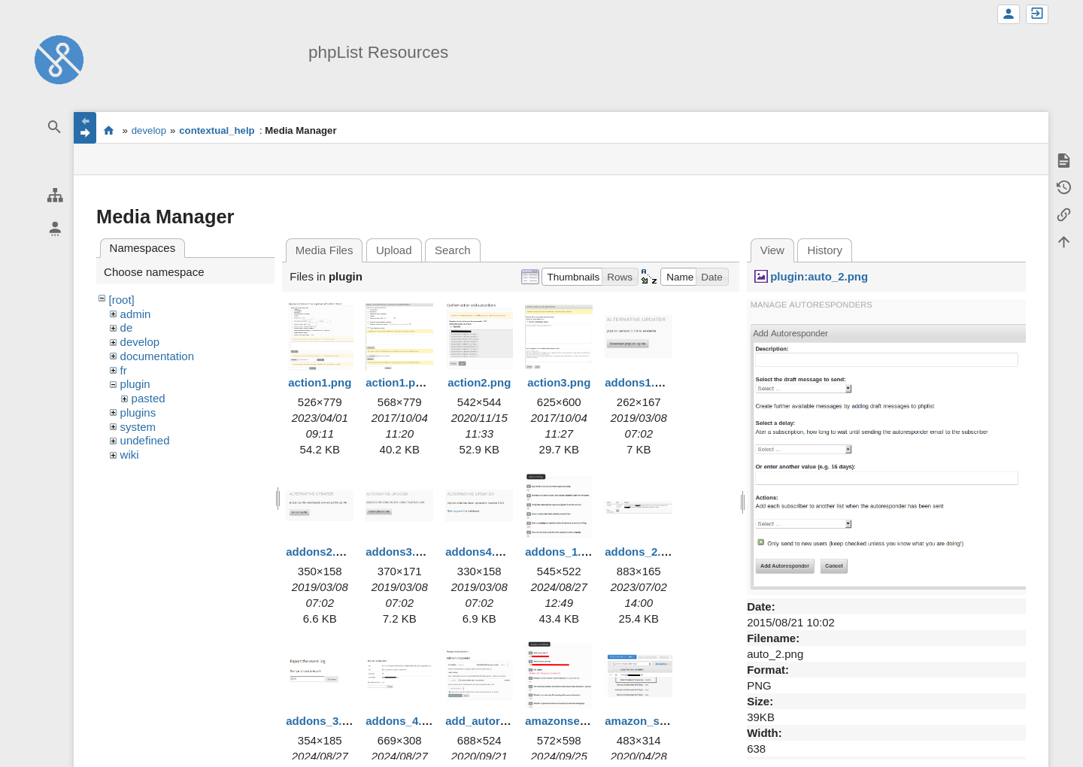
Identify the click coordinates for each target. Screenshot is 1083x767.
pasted (148, 398)
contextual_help (216, 130)
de (126, 327)
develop (149, 130)
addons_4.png (404, 720)
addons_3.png (324, 720)
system (138, 426)
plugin (135, 383)
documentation (157, 356)
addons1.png (640, 382)
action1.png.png (409, 382)
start (108, 130)
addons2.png (321, 551)
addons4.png (480, 551)
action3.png (558, 382)
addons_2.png (643, 551)
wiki (129, 454)
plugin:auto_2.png (819, 276)
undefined (145, 440)
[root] (122, 299)
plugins (138, 412)
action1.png (319, 382)
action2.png (479, 382)
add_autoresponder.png (509, 720)
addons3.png (400, 551)
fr (123, 370)
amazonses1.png (570, 720)
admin (135, 314)
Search (453, 250)
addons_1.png (563, 551)
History (824, 250)
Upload (394, 250)
